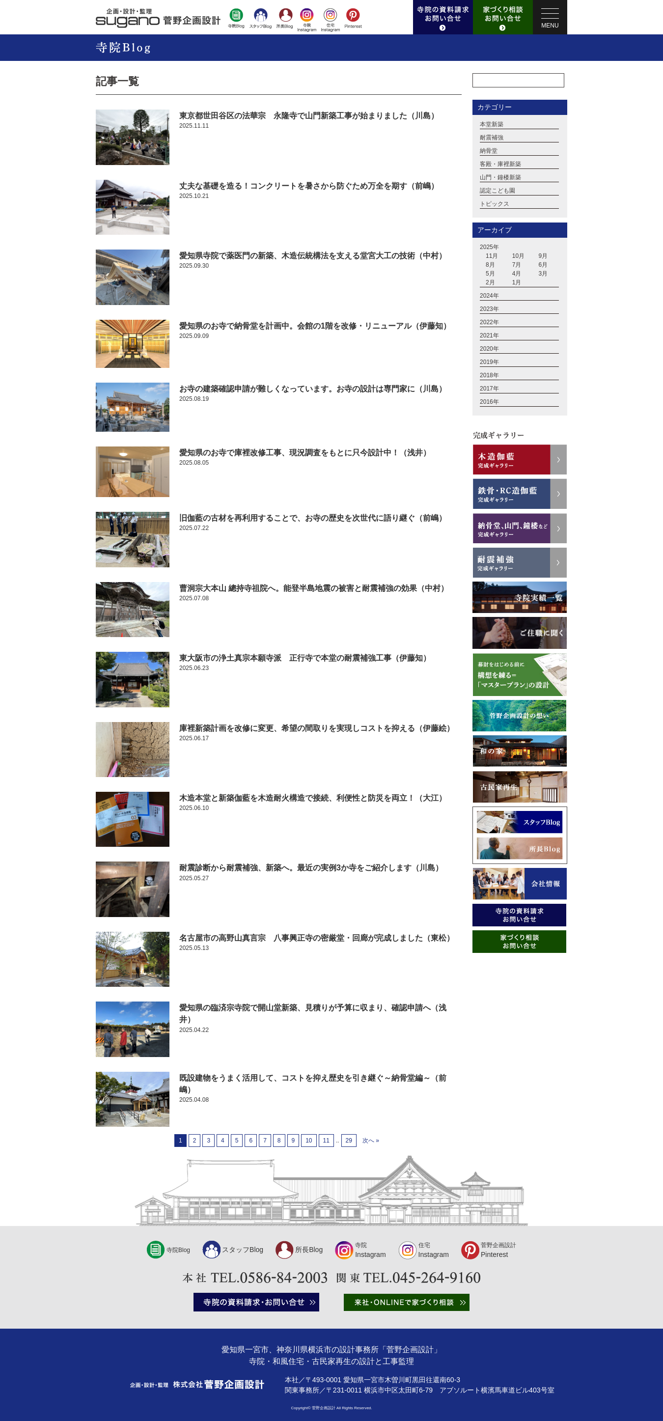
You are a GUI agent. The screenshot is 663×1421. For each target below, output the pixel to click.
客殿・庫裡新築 (500, 164)
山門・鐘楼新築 (500, 177)
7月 (517, 265)
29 (349, 1140)
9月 (543, 256)
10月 (518, 256)
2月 (490, 282)
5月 (490, 274)
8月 (490, 265)
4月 (517, 274)
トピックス (494, 204)
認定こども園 (497, 191)
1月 (517, 282)
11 (326, 1140)
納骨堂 (488, 151)
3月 (543, 274)
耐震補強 (491, 138)
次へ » (370, 1140)
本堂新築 (491, 124)
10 (308, 1140)
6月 (543, 265)
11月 (492, 256)
